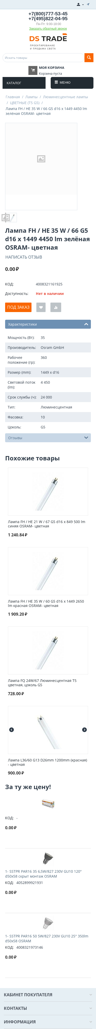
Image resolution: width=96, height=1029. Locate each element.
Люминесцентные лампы (65, 96)
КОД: (9, 284)
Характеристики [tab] (48, 324)
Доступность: (16, 293)
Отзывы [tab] (48, 437)
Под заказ (18, 307)
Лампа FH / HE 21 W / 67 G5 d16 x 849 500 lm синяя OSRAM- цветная (46, 524)
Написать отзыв (23, 257)
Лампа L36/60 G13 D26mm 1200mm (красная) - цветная (47, 762)
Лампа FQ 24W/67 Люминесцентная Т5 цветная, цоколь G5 (42, 683)
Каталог (14, 83)
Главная (13, 96)
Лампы (31, 96)
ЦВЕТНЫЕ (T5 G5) (24, 102)
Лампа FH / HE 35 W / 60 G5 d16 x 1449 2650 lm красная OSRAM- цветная (46, 603)
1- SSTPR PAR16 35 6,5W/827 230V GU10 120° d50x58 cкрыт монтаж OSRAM (43, 874)
